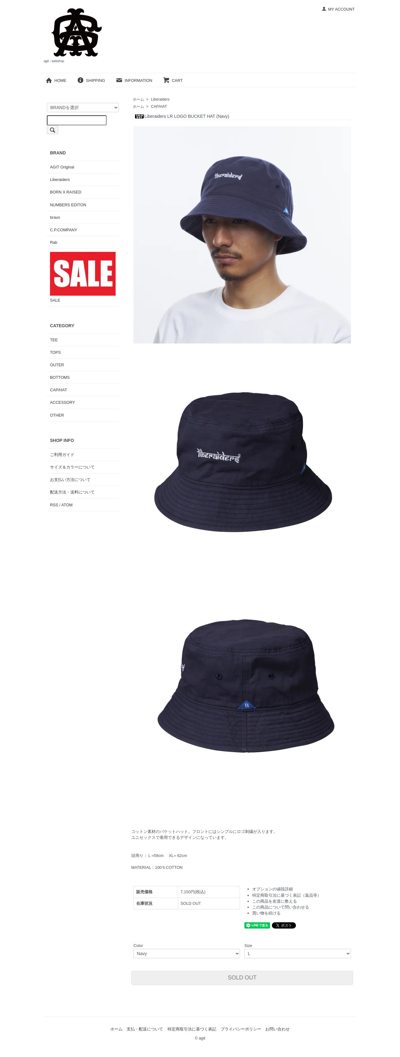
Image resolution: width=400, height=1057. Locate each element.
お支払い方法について (70, 479)
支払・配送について (145, 1029)
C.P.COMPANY (63, 230)
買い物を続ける (266, 913)
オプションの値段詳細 (272, 889)
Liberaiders (160, 99)
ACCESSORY (62, 402)
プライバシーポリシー (241, 1029)
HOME (55, 80)
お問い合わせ (277, 1029)
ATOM (66, 505)
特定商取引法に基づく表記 (192, 1029)
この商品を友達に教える (274, 901)
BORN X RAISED (65, 192)
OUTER (57, 365)
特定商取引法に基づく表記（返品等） (286, 895)
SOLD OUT (242, 977)
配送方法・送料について (72, 492)
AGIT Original (62, 167)
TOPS (55, 352)
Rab (53, 242)
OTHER (57, 415)
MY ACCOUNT (338, 9)
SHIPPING (91, 80)
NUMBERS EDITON (68, 205)
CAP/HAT (159, 106)
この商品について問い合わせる (280, 907)
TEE (54, 340)
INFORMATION (134, 80)
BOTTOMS (60, 377)
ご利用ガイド (62, 454)
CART (173, 80)
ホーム (138, 99)
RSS (54, 505)
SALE (83, 277)
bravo (55, 217)
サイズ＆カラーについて (72, 467)
